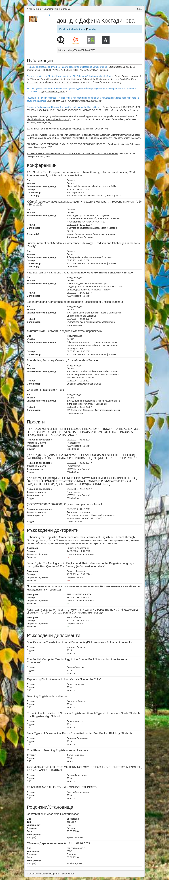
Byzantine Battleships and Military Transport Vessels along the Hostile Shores (64, 107)
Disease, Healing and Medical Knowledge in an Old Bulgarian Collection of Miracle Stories (70, 76)
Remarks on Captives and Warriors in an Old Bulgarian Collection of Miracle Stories (67, 67)
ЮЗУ (139, 9)
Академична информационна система (49, 9)
